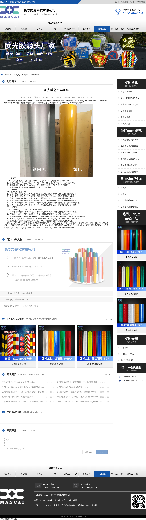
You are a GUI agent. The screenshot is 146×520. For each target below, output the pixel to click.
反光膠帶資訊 (126, 111)
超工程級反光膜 (95, 364)
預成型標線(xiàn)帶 (55, 26)
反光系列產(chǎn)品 (129, 207)
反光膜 (24, 29)
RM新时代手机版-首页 (8, 519)
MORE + (108, 375)
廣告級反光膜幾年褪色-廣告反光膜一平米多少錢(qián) (130, 159)
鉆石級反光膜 (56, 364)
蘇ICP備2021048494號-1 (76, 517)
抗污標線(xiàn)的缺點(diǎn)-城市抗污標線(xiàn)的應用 (130, 153)
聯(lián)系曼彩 (121, 2)
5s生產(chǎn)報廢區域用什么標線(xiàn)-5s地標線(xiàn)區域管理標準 (130, 146)
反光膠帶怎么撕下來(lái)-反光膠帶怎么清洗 (130, 140)
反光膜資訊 (35, 75)
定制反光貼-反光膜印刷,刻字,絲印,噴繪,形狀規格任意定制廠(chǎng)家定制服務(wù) (130, 165)
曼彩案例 (86, 29)
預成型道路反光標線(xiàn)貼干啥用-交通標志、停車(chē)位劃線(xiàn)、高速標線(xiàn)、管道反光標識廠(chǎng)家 (130, 172)
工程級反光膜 (131, 257)
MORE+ (109, 319)
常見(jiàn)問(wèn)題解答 (130, 98)
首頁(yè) (7, 29)
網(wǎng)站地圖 (137, 2)
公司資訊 (102, 29)
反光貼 (39, 29)
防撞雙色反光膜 (18, 364)
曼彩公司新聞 (126, 92)
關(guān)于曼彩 (117, 29)
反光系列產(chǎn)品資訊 (130, 104)
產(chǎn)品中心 (70, 29)
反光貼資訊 (125, 117)
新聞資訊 (25, 75)
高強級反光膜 (131, 330)
